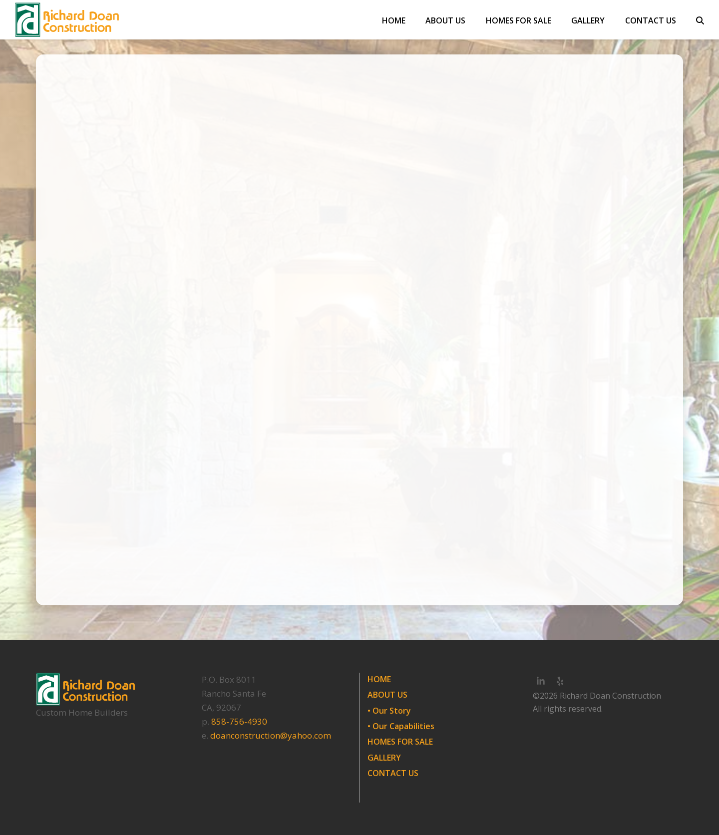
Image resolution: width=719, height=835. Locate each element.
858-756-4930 (239, 721)
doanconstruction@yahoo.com (270, 735)
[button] (700, 19)
